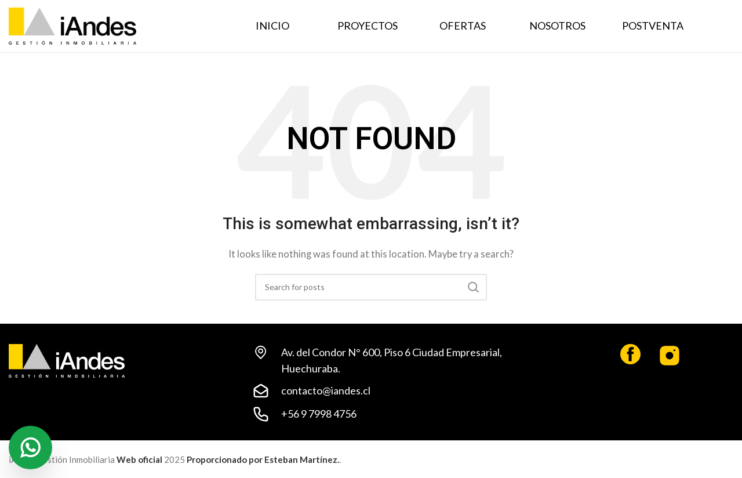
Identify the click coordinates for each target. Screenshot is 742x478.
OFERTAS (462, 25)
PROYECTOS (367, 25)
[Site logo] (72, 25)
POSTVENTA (652, 25)
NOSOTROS (557, 25)
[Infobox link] (603, 358)
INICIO (272, 25)
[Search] (371, 287)
